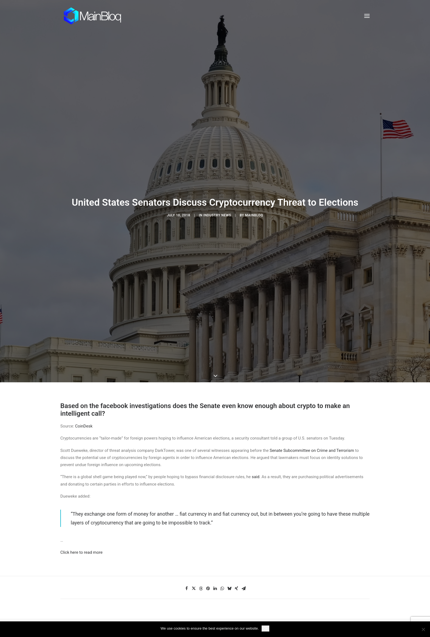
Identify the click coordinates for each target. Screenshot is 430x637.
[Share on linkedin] (215, 532)
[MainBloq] (97, 15)
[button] (367, 16)
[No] (423, 629)
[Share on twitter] (193, 532)
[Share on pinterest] (208, 532)
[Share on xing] (236, 532)
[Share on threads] (200, 532)
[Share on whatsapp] (222, 532)
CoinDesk (83, 370)
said (255, 420)
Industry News (217, 187)
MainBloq (254, 187)
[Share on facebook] (186, 532)
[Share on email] (243, 532)
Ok (265, 628)
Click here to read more (81, 496)
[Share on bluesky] (229, 532)
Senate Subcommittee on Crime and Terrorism (312, 394)
